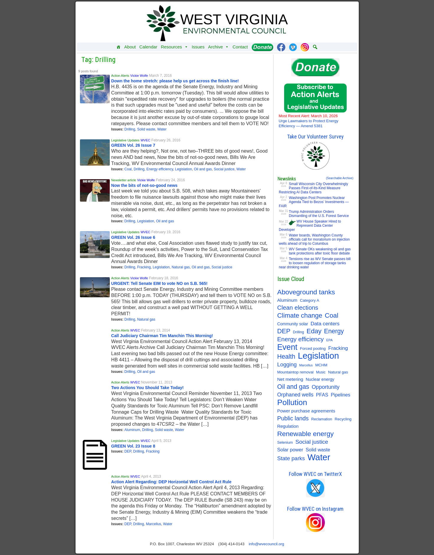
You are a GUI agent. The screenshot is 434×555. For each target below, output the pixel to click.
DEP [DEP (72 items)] (284, 331)
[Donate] (262, 47)
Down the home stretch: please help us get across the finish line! (175, 81)
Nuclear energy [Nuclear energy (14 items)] (320, 379)
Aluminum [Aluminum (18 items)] (287, 300)
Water (162, 129)
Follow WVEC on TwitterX (315, 474)
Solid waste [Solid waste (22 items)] (318, 449)
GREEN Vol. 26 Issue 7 (133, 145)
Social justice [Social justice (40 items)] (311, 442)
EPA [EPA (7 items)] (329, 340)
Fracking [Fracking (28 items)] (338, 348)
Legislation (183, 169)
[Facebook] (281, 47)
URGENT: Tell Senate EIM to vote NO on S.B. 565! (159, 283)
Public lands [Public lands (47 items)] (293, 418)
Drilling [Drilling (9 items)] (298, 332)
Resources (174, 47)
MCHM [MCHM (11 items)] (321, 365)
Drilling (130, 129)
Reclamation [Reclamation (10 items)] (321, 419)
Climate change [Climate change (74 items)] (299, 315)
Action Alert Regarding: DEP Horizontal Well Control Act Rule (171, 481)
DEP (128, 451)
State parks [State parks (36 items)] (291, 458)
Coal (128, 169)
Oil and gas (203, 169)
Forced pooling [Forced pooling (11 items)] (313, 348)
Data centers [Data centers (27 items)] (325, 324)
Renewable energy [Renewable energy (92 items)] (305, 433)
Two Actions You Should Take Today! (147, 387)
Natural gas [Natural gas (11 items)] (338, 372)
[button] (315, 47)
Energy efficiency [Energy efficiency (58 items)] (300, 339)
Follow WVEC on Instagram (315, 509)
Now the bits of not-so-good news (144, 185)
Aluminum (132, 430)
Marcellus (153, 524)
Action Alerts (120, 75)
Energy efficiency (159, 169)
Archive (218, 47)
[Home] (118, 47)
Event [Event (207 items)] (287, 347)
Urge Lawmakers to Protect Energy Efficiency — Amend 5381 (308, 121)
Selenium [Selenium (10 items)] (285, 442)
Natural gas (181, 267)
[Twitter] (293, 47)
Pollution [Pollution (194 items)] (292, 402)
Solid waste (146, 129)
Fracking (144, 267)
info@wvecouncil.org (266, 544)
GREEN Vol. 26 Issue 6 (133, 237)
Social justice (224, 169)
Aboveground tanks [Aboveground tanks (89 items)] (306, 292)
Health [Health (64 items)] (286, 356)
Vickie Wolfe (139, 75)
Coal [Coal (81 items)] (331, 315)
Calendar (148, 46)
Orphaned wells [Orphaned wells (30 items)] (295, 395)
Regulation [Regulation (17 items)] (288, 426)
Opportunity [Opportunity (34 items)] (325, 387)
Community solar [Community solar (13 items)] (292, 323)
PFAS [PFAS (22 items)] (322, 394)
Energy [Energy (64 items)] (334, 331)
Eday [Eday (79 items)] (314, 331)
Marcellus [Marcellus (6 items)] (306, 365)
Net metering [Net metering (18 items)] (290, 379)
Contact (240, 46)
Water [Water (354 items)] (318, 457)
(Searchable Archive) (339, 178)
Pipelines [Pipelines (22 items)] (340, 394)
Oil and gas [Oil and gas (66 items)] (293, 386)
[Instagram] (305, 47)
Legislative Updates (125, 140)
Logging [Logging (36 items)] (287, 364)
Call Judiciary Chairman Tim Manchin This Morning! (162, 335)
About (130, 46)
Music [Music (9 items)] (320, 372)
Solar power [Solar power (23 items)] (290, 449)
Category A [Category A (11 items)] (309, 300)
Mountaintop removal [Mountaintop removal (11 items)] (295, 372)
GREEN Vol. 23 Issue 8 (133, 446)
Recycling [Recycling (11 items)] (343, 419)
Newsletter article (123, 180)
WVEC (145, 140)
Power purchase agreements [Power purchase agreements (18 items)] (306, 410)
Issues (198, 46)
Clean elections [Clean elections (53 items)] (297, 307)
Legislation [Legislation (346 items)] (318, 355)
